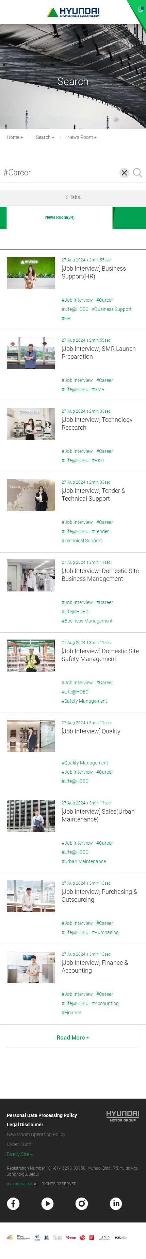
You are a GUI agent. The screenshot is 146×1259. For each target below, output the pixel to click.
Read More (73, 1037)
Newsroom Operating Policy (36, 1134)
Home (13, 137)
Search (43, 137)
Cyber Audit (19, 1144)
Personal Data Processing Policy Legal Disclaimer (42, 1120)
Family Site (18, 1154)
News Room (80, 137)
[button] (142, 136)
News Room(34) (60, 217)
